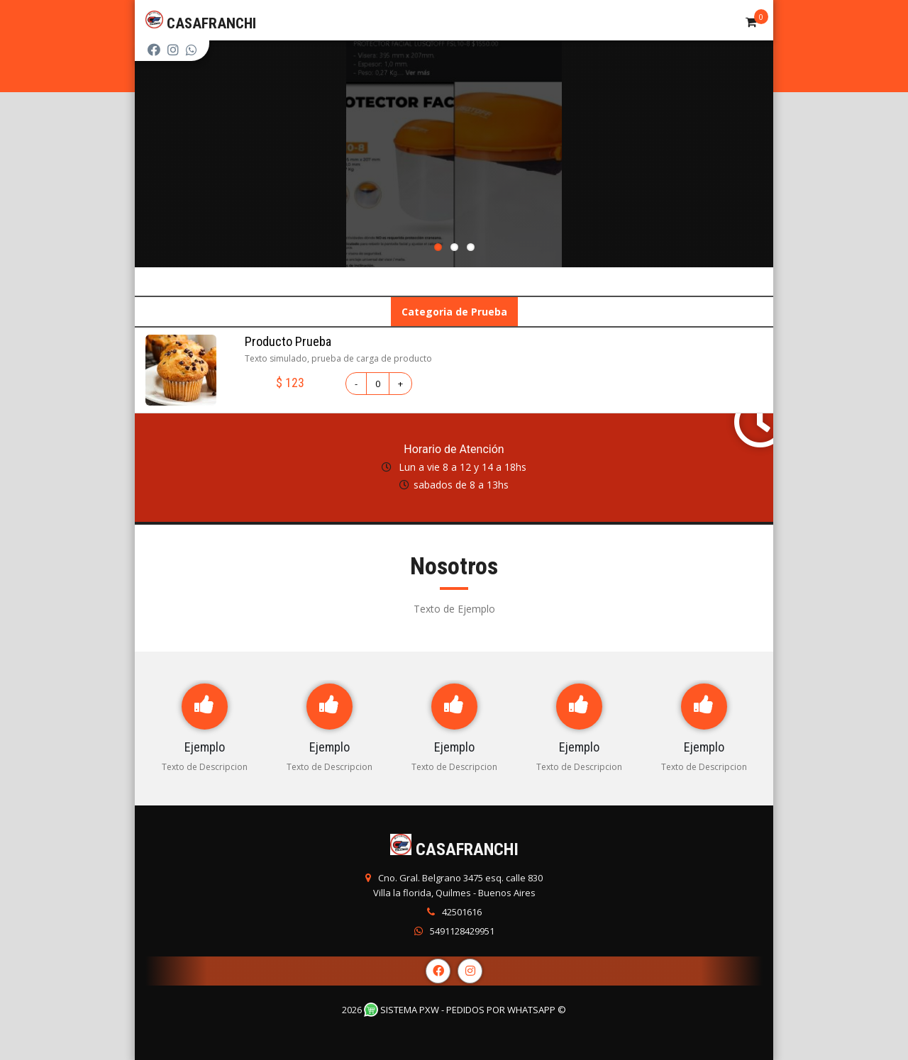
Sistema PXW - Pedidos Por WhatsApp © (465, 1009)
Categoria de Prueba (454, 311)
